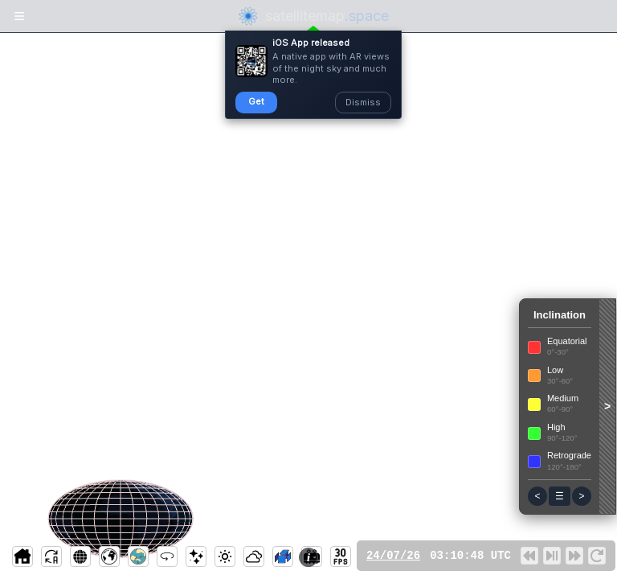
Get (256, 101)
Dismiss (363, 102)
